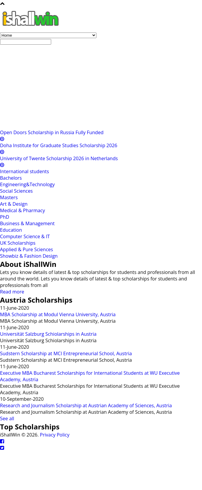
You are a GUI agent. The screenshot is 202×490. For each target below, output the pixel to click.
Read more (12, 291)
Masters (9, 197)
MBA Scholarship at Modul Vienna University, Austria (58, 314)
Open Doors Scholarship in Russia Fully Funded (52, 132)
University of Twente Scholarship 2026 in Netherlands (59, 158)
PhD (4, 217)
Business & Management (27, 223)
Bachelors (11, 178)
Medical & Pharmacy (22, 210)
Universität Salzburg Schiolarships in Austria (48, 334)
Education (11, 230)
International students (24, 171)
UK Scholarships (17, 243)
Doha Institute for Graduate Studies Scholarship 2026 (58, 145)
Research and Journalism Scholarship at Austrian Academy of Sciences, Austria (86, 405)
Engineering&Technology (27, 184)
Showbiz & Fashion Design (29, 256)
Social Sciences (16, 191)
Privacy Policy (55, 434)
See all (7, 418)
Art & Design (14, 204)
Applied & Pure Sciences (26, 249)
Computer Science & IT (25, 236)
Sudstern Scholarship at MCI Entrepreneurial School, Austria (66, 353)
